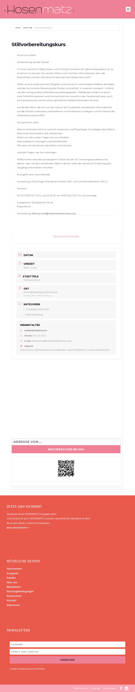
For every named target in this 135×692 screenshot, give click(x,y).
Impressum (13, 605)
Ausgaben (12, 573)
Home (18, 28)
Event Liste (27, 28)
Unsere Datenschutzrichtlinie (27, 668)
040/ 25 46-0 (39, 335)
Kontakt (11, 600)
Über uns (12, 582)
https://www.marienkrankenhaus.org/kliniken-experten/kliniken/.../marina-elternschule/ (64, 350)
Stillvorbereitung (33, 314)
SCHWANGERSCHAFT (36, 309)
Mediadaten (14, 586)
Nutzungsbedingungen (20, 591)
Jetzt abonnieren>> (18, 527)
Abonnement (14, 568)
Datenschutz (14, 596)
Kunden (11, 577)
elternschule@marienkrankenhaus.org (53, 213)
